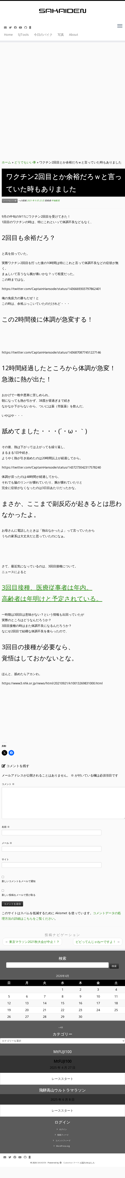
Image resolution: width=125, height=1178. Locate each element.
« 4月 (61, 1027)
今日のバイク (43, 34)
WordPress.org (63, 1146)
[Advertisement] (62, 43)
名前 (6, 826)
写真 (61, 34)
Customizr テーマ (71, 1162)
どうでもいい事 (25, 162)
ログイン (63, 1129)
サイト (5, 859)
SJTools (23, 34)
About (73, 34)
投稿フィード (63, 1134)
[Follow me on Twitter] (11, 27)
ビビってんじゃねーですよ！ (98, 942)
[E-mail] (6, 27)
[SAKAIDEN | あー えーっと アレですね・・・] (62, 11)
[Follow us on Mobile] (31, 27)
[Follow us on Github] (26, 27)
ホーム (6, 162)
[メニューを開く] (119, 26)
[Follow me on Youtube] (21, 27)
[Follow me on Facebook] (16, 27)
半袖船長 (55, 200)
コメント (8, 784)
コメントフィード (63, 1140)
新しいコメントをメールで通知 (18, 881)
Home (8, 34)
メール (7, 843)
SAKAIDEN (41, 1162)
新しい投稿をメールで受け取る (18, 894)
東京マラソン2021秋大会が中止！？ (32, 942)
